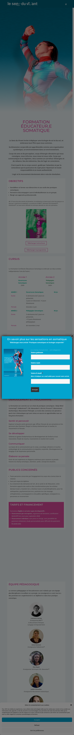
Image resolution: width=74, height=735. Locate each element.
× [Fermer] (72, 336)
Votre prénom (37, 352)
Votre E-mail (37, 373)
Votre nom (35, 363)
